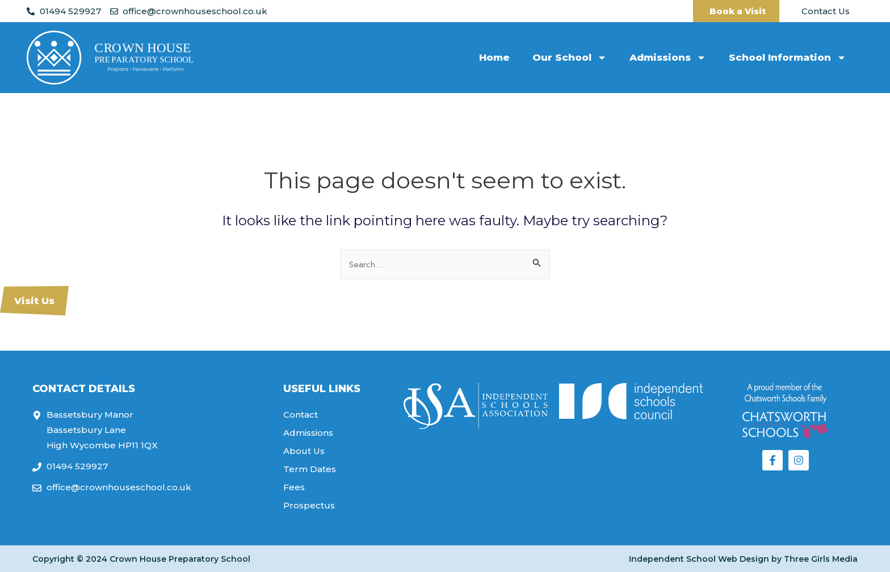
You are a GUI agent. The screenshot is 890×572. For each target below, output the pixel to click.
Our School (569, 57)
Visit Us (34, 300)
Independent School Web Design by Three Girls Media (743, 559)
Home (494, 57)
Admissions (667, 57)
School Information (787, 57)
